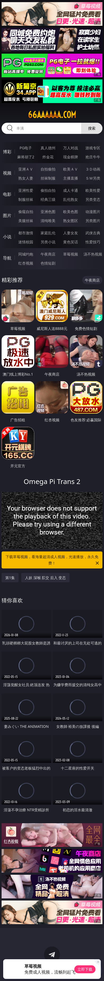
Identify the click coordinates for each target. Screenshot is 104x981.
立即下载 (84, 969)
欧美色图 (70, 211)
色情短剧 (48, 263)
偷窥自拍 (25, 211)
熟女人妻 (25, 178)
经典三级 (48, 199)
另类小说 (48, 241)
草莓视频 (70, 254)
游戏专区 (92, 147)
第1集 (10, 577)
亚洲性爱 (25, 190)
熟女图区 (70, 220)
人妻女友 (70, 232)
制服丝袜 (25, 199)
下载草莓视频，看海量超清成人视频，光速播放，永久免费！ (53, 560)
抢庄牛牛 (92, 156)
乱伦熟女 (70, 199)
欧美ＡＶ (70, 169)
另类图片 (92, 220)
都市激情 (25, 232)
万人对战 (70, 147)
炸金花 (48, 156)
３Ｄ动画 (92, 169)
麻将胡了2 (25, 156)
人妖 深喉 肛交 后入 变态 (45, 577)
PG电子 (26, 147)
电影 (7, 194)
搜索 (92, 128)
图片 (7, 215)
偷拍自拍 (48, 190)
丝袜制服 (48, 178)
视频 (7, 173)
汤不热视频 (93, 254)
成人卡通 (70, 190)
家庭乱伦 (48, 232)
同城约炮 (25, 254)
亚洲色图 (48, 211)
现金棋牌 (70, 156)
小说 (7, 237)
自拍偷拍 (48, 169)
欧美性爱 (92, 190)
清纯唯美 (48, 220)
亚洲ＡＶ (25, 169)
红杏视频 (25, 263)
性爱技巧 (92, 241)
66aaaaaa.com (52, 114)
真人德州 (48, 147)
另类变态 (92, 199)
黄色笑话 (70, 241)
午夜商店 (48, 254)
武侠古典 (92, 232)
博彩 (7, 152)
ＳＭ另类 (92, 178)
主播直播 (70, 178)
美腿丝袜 (25, 220)
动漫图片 (92, 211)
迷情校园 (25, 241)
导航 (7, 258)
